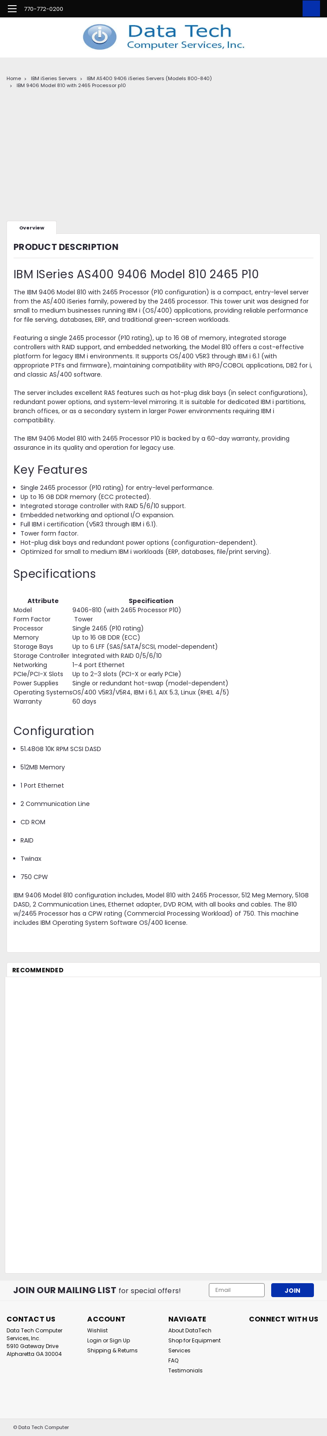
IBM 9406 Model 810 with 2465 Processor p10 (71, 85)
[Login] (289, 8)
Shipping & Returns (112, 1350)
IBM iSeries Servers (54, 78)
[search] (270, 8)
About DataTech (189, 1330)
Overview (31, 227)
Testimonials (185, 1370)
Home (14, 78)
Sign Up (119, 1340)
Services (179, 1350)
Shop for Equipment (194, 1340)
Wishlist (97, 1330)
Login (94, 1340)
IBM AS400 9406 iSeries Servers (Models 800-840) (149, 78)
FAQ (173, 1360)
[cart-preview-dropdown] (309, 8)
